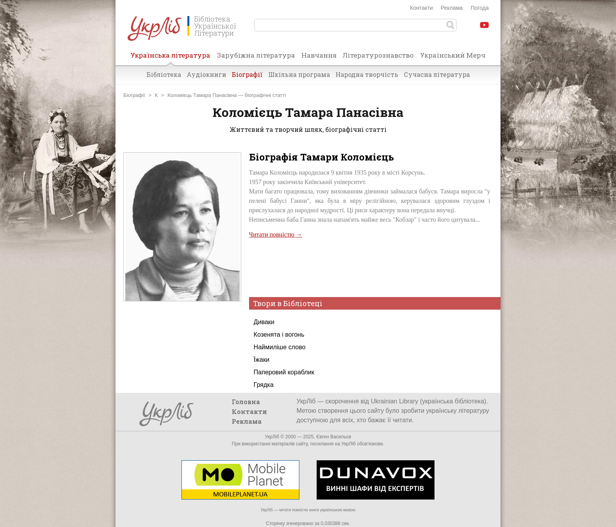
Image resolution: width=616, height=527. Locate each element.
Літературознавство (378, 55)
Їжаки (262, 359)
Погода (480, 8)
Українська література (170, 58)
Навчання (319, 55)
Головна (246, 402)
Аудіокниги (206, 74)
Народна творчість (367, 74)
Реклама (452, 8)
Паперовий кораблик (284, 372)
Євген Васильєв (333, 436)
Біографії (247, 74)
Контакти (421, 8)
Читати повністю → (275, 234)
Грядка (264, 384)
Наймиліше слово (280, 347)
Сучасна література (437, 74)
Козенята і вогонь (279, 334)
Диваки (264, 322)
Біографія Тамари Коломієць (321, 157)
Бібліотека (164, 74)
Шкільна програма (299, 74)
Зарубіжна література (256, 55)
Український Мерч (453, 55)
